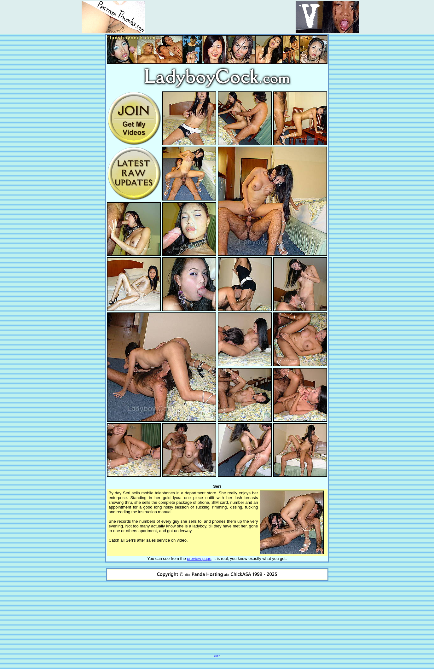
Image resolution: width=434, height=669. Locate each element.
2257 (217, 655)
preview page (199, 558)
